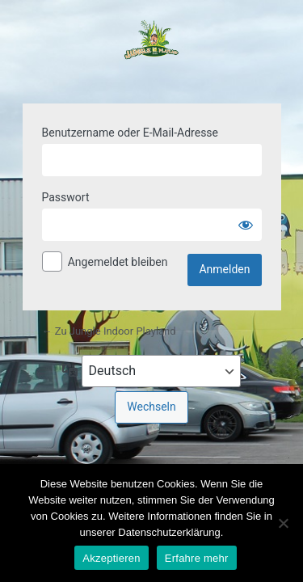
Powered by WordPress (152, 49)
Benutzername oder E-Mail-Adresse (130, 132)
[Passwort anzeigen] (245, 225)
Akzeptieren (111, 558)
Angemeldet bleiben (118, 261)
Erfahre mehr (197, 558)
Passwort (66, 197)
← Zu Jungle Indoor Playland (109, 331)
